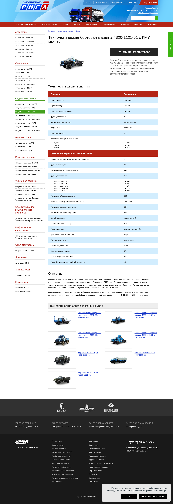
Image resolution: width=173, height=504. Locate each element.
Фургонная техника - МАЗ (25, 194)
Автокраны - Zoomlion (24, 57)
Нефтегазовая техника (98, 467)
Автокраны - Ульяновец (25, 53)
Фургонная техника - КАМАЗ (26, 187)
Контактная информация (62, 474)
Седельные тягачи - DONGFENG (28, 131)
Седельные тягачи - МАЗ (25, 108)
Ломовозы (21, 257)
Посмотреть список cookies (153, 496)
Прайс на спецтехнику (61, 456)
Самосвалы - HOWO (24, 88)
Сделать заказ (170, 45)
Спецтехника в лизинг (61, 460)
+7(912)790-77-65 (150, 3)
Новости (138, 24)
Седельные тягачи (25, 98)
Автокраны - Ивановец (24, 38)
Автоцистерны (23, 137)
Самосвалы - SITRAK (24, 92)
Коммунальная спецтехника (101, 463)
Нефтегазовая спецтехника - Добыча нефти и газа (27, 237)
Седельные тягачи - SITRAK (26, 127)
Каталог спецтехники (26, 24)
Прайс (65, 24)
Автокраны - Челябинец (25, 45)
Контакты (152, 24)
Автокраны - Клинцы (24, 49)
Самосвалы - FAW (23, 80)
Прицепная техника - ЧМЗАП (27, 167)
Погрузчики (21, 282)
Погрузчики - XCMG (23, 291)
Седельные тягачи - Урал (25, 112)
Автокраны (21, 32)
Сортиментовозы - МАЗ (25, 251)
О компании (91, 24)
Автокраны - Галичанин (25, 41)
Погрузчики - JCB (22, 288)
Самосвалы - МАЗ (23, 73)
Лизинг (77, 24)
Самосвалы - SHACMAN (25, 84)
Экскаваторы (22, 269)
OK (129, 496)
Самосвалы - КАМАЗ (24, 69)
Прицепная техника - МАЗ (26, 174)
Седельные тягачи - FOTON (26, 123)
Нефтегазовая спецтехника (23, 228)
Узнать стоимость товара (134, 51)
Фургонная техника (26, 181)
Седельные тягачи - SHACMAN (28, 119)
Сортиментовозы (24, 245)
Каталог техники (59, 449)
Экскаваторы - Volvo (23, 275)
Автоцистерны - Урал (24, 150)
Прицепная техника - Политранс (28, 170)
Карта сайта (57, 482)
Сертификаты (109, 24)
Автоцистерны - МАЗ (24, 147)
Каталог (51, 31)
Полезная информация (62, 467)
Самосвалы (21, 63)
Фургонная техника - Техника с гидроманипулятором (27, 199)
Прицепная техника (26, 157)
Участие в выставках (61, 463)
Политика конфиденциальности (65, 478)
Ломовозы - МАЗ (22, 263)
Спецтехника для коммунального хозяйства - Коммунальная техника (29, 219)
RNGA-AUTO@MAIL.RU (148, 13)
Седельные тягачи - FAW (25, 115)
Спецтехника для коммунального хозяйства (25, 210)
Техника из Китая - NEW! (62, 452)
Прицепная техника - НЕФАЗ (27, 163)
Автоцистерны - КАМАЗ (25, 143)
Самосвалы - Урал (23, 77)
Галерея (125, 24)
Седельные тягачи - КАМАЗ (26, 104)
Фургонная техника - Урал (26, 190)
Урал (78, 31)
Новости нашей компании (63, 471)
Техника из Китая (49, 24)
